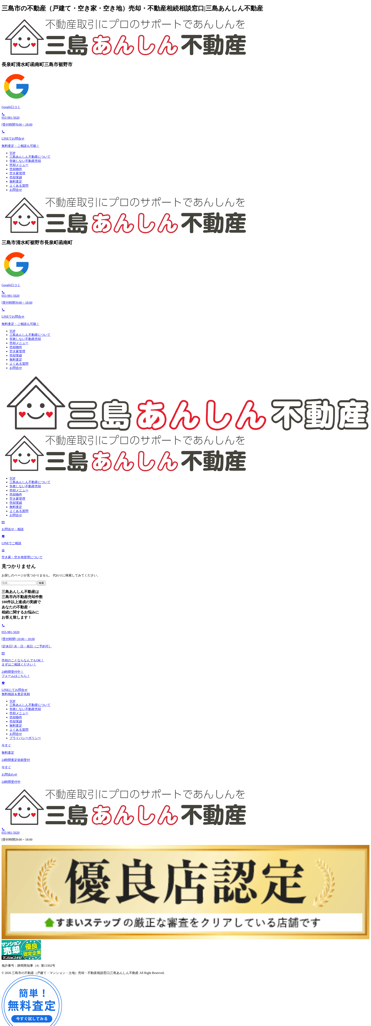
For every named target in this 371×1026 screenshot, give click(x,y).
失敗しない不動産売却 (25, 160)
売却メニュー (18, 165)
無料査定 (15, 181)
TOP (12, 153)
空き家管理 (17, 173)
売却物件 (15, 169)
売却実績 (15, 177)
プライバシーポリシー (25, 738)
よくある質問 (18, 185)
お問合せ (15, 189)
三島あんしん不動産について (29, 156)
